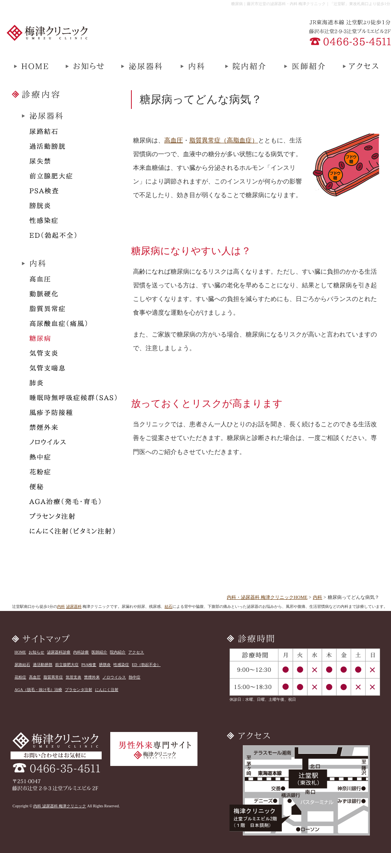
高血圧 (173, 140)
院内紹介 (118, 652)
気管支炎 (73, 677)
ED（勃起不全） (146, 664)
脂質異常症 (53, 677)
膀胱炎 (105, 664)
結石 (168, 606)
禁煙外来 (92, 677)
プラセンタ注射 (78, 689)
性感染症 (121, 664)
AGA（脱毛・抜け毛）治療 (38, 689)
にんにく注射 (106, 689)
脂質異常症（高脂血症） (223, 140)
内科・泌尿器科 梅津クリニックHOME (267, 597)
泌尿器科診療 (58, 652)
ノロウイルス (114, 677)
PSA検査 (88, 664)
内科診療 (81, 652)
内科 (317, 597)
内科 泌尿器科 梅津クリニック (59, 806)
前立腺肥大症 (67, 664)
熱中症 (134, 677)
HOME (20, 652)
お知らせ (36, 652)
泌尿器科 (74, 606)
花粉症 (20, 677)
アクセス (136, 652)
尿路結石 (22, 664)
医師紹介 (99, 652)
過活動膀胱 (42, 664)
